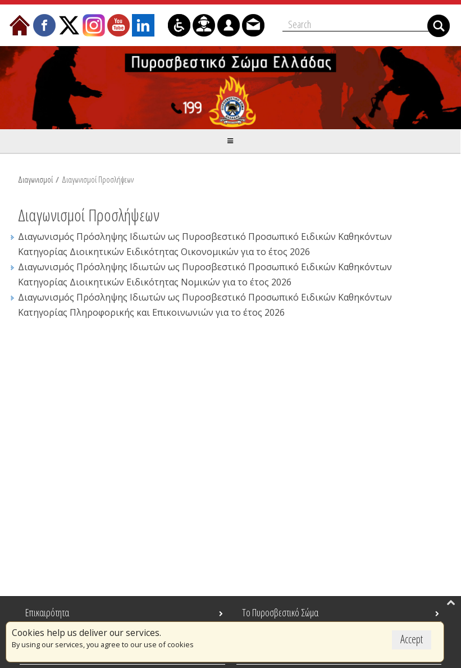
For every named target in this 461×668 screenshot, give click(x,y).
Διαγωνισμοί (35, 178)
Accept (411, 639)
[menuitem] (19, 24)
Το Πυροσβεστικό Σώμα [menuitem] (280, 612)
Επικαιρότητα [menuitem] (47, 612)
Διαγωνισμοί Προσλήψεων (98, 178)
